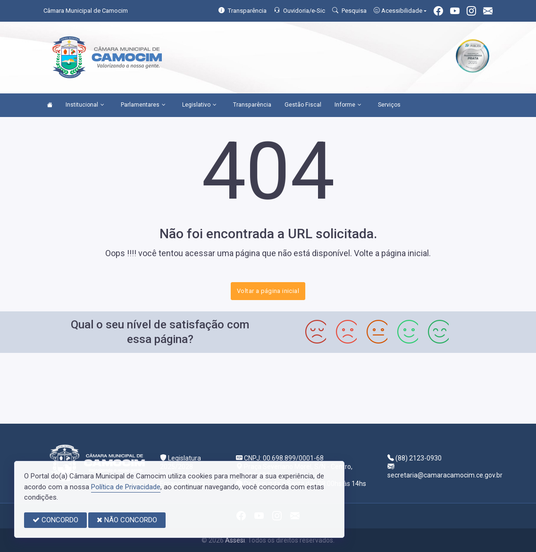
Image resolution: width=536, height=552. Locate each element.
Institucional (85, 105)
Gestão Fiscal (303, 104)
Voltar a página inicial (268, 290)
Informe (348, 105)
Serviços (389, 104)
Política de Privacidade (125, 487)
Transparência (252, 104)
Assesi (235, 540)
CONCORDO (55, 520)
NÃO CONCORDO (127, 520)
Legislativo (199, 105)
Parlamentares (143, 105)
